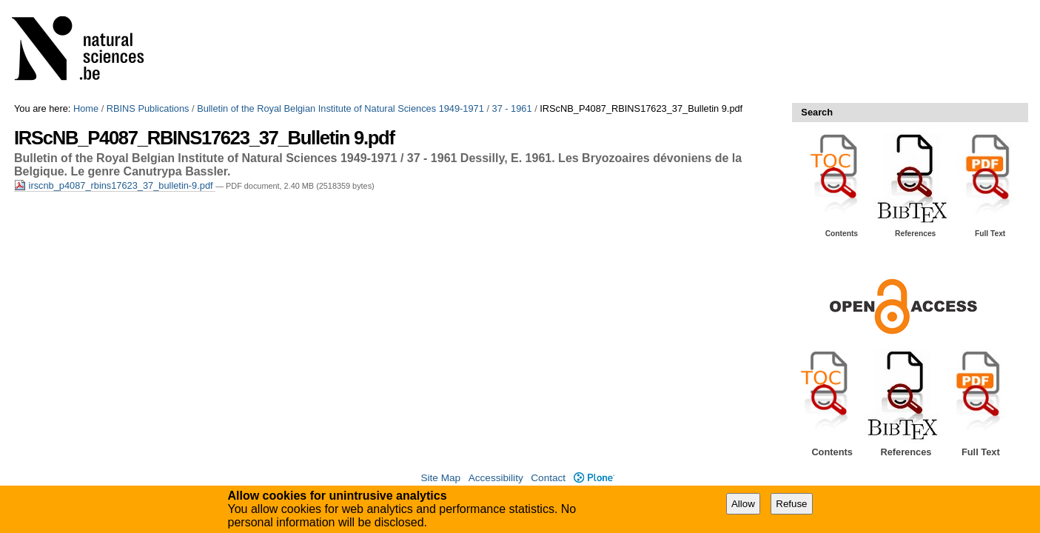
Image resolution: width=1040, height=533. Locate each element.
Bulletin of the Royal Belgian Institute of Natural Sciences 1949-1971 (340, 108)
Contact (548, 477)
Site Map (440, 477)
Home (85, 108)
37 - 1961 (512, 108)
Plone (594, 477)
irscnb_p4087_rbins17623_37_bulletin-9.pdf (114, 185)
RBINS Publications (148, 108)
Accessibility (496, 477)
